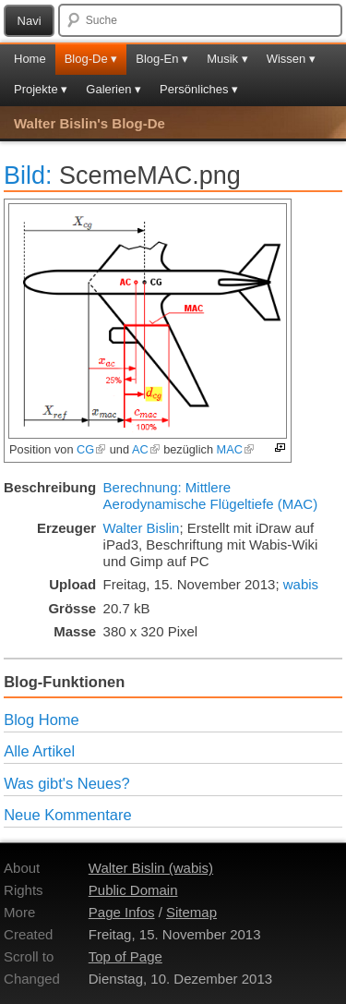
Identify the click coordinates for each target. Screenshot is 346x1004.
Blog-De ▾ (91, 59)
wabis (300, 584)
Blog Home (41, 719)
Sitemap (191, 912)
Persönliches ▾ (199, 89)
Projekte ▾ (40, 89)
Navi (30, 21)
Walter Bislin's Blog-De (89, 123)
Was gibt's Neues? (66, 783)
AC (146, 449)
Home (30, 59)
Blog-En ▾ (162, 59)
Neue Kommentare (68, 814)
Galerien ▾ (113, 89)
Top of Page (125, 956)
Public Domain (133, 890)
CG (91, 449)
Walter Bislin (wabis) (151, 868)
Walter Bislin (141, 528)
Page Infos (122, 912)
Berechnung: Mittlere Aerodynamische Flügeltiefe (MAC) (210, 495)
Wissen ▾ (291, 59)
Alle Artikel (39, 751)
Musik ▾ (227, 59)
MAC (236, 449)
